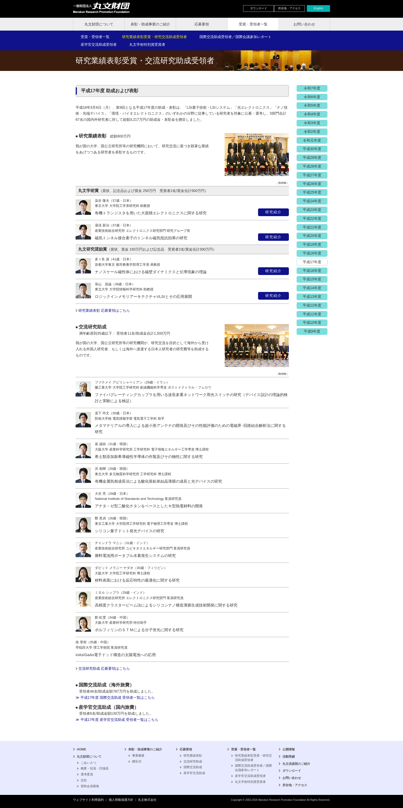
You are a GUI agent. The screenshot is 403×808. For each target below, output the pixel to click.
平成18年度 (312, 253)
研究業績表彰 (193, 755)
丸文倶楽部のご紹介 (296, 764)
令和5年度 (312, 105)
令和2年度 (312, 132)
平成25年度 (312, 192)
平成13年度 (312, 297)
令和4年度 (312, 114)
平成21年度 (312, 227)
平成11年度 (312, 314)
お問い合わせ (304, 24)
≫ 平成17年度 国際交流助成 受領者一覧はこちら (115, 697)
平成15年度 (312, 279)
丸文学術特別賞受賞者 (147, 44)
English (318, 8)
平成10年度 (312, 322)
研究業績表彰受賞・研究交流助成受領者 (154, 37)
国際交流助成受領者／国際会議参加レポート (235, 37)
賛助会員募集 (90, 786)
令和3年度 (312, 123)
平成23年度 (312, 210)
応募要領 (202, 24)
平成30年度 (312, 149)
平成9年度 (312, 331)
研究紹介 (273, 212)
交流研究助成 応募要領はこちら (104, 668)
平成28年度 (312, 166)
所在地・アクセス (289, 8)
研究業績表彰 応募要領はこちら (104, 310)
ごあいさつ (88, 763)
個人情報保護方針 (121, 800)
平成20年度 (312, 236)
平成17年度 (312, 262)
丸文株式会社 (147, 800)
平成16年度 (312, 271)
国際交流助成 (193, 767)
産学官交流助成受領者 (99, 44)
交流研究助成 (193, 761)
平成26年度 (312, 184)
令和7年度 (312, 88)
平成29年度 (312, 157)
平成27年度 (312, 175)
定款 (84, 780)
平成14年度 (312, 288)
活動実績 (288, 756)
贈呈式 (136, 761)
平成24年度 (312, 201)
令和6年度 (312, 97)
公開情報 (288, 749)
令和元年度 (312, 140)
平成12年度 (312, 305)
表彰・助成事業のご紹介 (150, 24)
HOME (81, 749)
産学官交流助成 (194, 773)
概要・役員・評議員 (94, 768)
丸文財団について (99, 24)
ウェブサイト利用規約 (88, 800)
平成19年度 (312, 244)
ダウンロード (258, 8)
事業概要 (138, 755)
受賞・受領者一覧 (253, 24)
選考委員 (87, 774)
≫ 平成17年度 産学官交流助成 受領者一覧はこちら (117, 720)
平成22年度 (312, 218)
